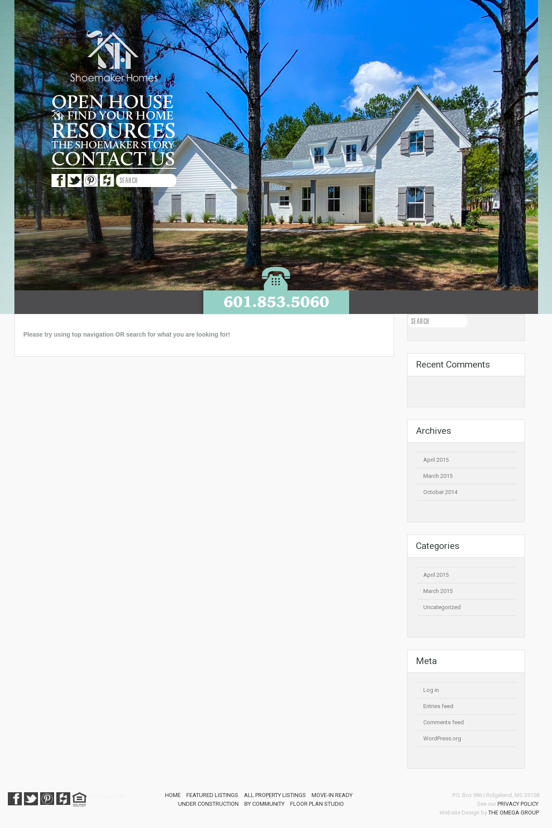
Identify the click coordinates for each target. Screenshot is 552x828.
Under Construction (208, 804)
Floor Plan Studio (317, 804)
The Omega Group (513, 812)
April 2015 (436, 460)
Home (173, 795)
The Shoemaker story (112, 145)
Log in (431, 690)
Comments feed (443, 722)
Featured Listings (212, 795)
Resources (113, 131)
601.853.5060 (276, 301)
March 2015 (438, 476)
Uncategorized (442, 607)
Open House (112, 102)
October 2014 (440, 492)
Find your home (112, 116)
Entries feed (438, 706)
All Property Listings (275, 795)
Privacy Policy (517, 804)
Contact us (113, 159)
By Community (264, 804)
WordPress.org (442, 738)
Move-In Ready (332, 795)
